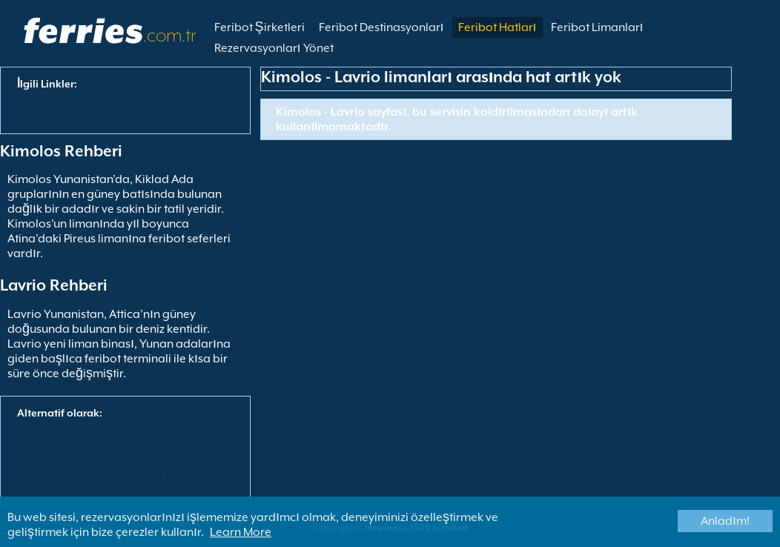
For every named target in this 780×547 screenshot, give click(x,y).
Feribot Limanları (597, 27)
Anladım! (725, 521)
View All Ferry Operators (76, 445)
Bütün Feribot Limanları (74, 461)
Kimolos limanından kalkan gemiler (103, 101)
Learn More (240, 532)
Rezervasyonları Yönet (274, 48)
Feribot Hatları (497, 27)
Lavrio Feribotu (55, 116)
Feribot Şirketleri (259, 27)
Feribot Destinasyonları (381, 27)
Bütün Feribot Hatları (69, 430)
